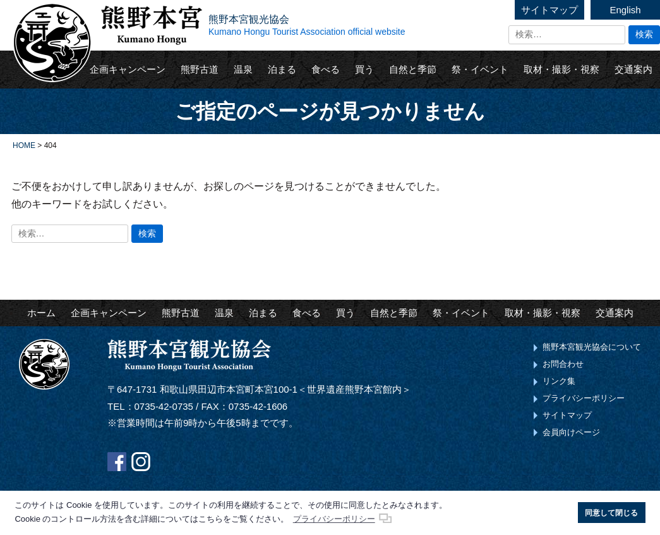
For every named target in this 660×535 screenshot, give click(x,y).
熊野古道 (200, 69)
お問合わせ (563, 364)
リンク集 (559, 381)
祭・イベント (480, 69)
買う (364, 69)
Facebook (116, 461)
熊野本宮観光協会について (592, 347)
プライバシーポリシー (584, 398)
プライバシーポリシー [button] (334, 519)
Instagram (140, 461)
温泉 (243, 69)
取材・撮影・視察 (561, 69)
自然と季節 (412, 69)
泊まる (282, 69)
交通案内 (633, 69)
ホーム (41, 312)
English (624, 9)
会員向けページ (571, 432)
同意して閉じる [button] (611, 512)
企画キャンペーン (127, 69)
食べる (325, 69)
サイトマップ (549, 9)
